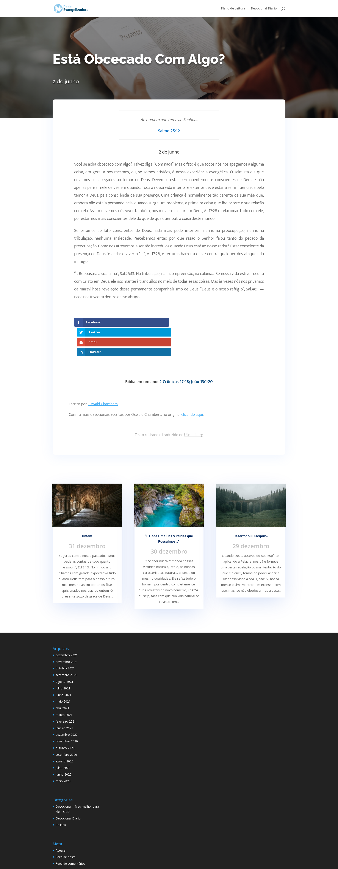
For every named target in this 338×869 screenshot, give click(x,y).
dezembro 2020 (67, 705)
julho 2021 (63, 658)
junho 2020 (63, 745)
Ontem (87, 506)
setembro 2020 (66, 725)
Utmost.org (193, 405)
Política (61, 795)
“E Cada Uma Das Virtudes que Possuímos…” (169, 509)
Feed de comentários (70, 834)
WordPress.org (66, 840)
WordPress (136, 863)
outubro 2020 (65, 718)
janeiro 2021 (64, 698)
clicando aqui (192, 385)
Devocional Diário (264, 9)
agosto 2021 (64, 652)
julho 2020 (63, 738)
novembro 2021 (67, 632)
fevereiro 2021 (66, 692)
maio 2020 (63, 751)
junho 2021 (63, 665)
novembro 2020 (67, 711)
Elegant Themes (86, 863)
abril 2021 (62, 678)
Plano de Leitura (233, 9)
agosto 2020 (64, 731)
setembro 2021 (66, 645)
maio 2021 (63, 672)
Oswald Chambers (103, 374)
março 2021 (64, 685)
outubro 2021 (65, 638)
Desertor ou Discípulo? (250, 506)
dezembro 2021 (67, 625)
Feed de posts (65, 827)
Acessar (61, 820)
